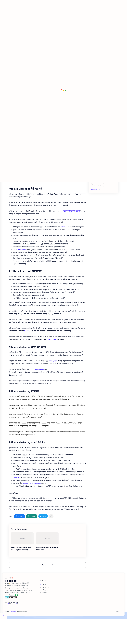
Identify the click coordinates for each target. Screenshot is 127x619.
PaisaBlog (20, 615)
